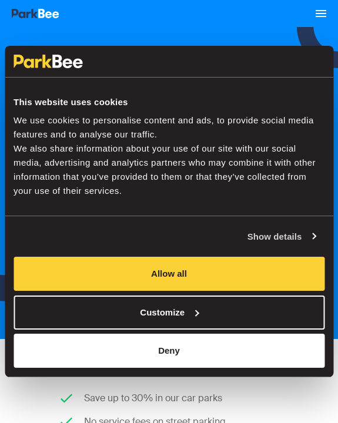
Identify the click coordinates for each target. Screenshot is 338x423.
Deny (169, 350)
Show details (274, 236)
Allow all (169, 273)
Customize (169, 312)
